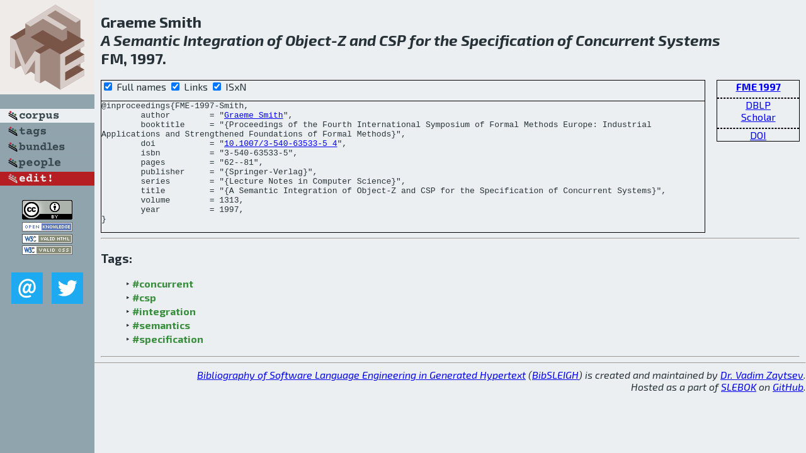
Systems (689, 40)
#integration (164, 336)
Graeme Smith (253, 118)
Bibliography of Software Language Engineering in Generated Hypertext (361, 399)
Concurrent (615, 40)
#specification (167, 363)
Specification (507, 40)
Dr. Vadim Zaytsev (761, 399)
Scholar (758, 117)
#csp (144, 322)
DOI (758, 135)
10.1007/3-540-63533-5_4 (280, 152)
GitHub (788, 411)
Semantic (146, 40)
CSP (392, 40)
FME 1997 (758, 86)
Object (308, 40)
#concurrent (162, 308)
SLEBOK (738, 411)
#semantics (161, 349)
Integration (223, 40)
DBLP (758, 105)
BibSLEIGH (555, 399)
